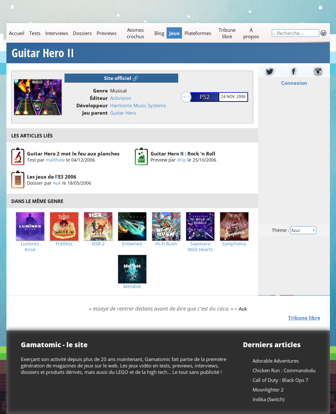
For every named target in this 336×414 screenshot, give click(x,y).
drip (181, 160)
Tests (34, 33)
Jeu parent (95, 113)
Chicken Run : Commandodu (284, 370)
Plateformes (197, 33)
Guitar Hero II (43, 53)
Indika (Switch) (268, 399)
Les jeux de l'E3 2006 (51, 177)
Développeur (92, 105)
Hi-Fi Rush (166, 244)
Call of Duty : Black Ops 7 (280, 380)
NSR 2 (98, 244)
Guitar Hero (123, 113)
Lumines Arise (30, 246)
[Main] (138, 33)
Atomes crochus (135, 33)
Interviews (56, 33)
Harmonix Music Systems (138, 105)
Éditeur (99, 98)
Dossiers (82, 33)
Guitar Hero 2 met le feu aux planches (73, 153)
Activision (120, 98)
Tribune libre (227, 33)
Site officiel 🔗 (121, 78)
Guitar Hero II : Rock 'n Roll (182, 153)
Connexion (294, 83)
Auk (57, 183)
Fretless (64, 244)
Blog (159, 33)
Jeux (174, 33)
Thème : (293, 230)
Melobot (132, 286)
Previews (106, 33)
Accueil (16, 33)
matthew (55, 160)
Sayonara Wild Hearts (200, 246)
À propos (251, 33)
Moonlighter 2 (268, 389)
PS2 (205, 97)
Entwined (132, 244)
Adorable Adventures (276, 360)
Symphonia (234, 244)
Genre (100, 90)
